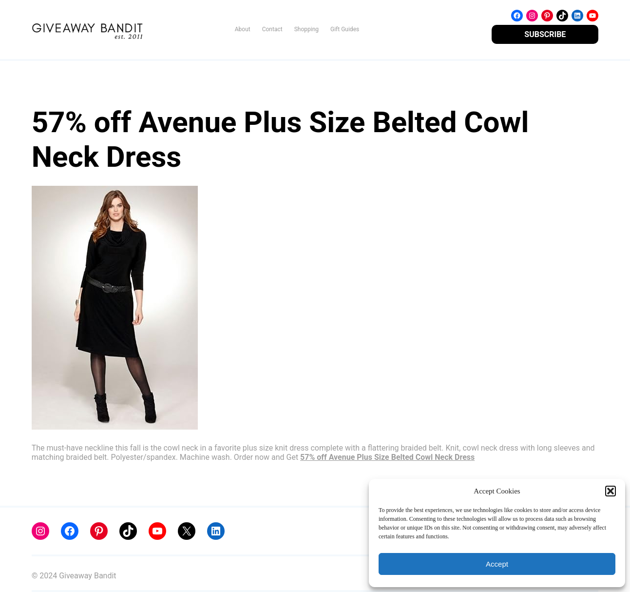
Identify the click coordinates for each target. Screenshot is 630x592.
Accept (497, 564)
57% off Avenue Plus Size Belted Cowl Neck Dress (387, 457)
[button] (610, 491)
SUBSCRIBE (545, 34)
